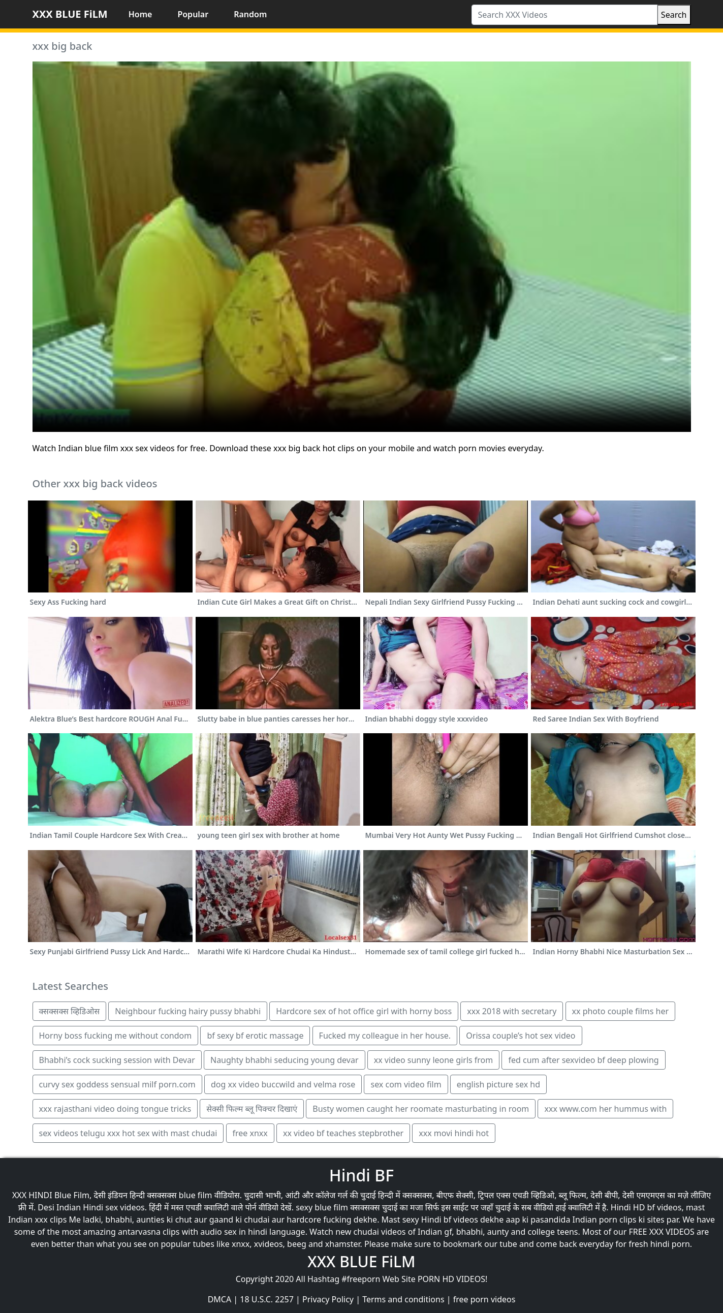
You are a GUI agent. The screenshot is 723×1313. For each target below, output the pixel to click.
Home (140, 14)
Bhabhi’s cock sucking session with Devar (117, 1060)
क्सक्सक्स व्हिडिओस (69, 1011)
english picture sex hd (498, 1084)
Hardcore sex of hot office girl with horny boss (364, 1011)
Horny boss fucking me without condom (115, 1035)
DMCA (220, 1299)
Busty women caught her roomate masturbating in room (420, 1108)
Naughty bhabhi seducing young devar (284, 1060)
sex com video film (405, 1084)
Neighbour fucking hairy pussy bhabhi (188, 1011)
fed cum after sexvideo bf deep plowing (583, 1060)
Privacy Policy (328, 1299)
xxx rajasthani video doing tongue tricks (115, 1108)
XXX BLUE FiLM (70, 14)
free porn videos (484, 1299)
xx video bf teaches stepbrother (343, 1133)
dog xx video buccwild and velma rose (283, 1084)
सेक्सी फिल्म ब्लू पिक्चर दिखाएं (251, 1108)
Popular (192, 14)
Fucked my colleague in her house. (385, 1035)
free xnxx (250, 1133)
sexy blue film (322, 1207)
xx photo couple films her (620, 1011)
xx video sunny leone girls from (433, 1060)
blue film (195, 1195)
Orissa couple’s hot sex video (520, 1035)
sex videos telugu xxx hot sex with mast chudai (128, 1133)
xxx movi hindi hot (454, 1133)
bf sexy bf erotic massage (255, 1035)
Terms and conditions (403, 1299)
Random (250, 14)
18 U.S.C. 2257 (267, 1299)
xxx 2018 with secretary (511, 1011)
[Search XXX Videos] (564, 15)
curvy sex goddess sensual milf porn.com (117, 1084)
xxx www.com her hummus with (605, 1108)
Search (674, 14)
